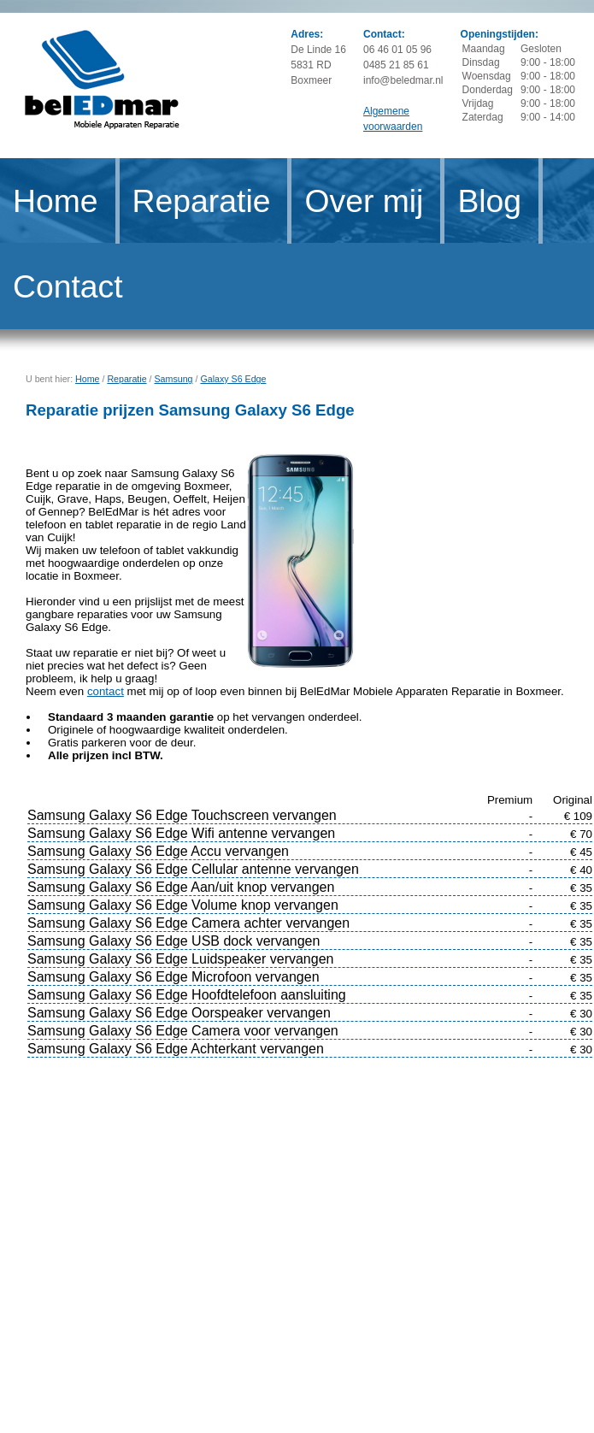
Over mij (363, 201)
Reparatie (201, 201)
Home (55, 201)
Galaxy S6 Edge (233, 379)
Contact (68, 286)
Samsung (174, 379)
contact (105, 691)
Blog (489, 201)
